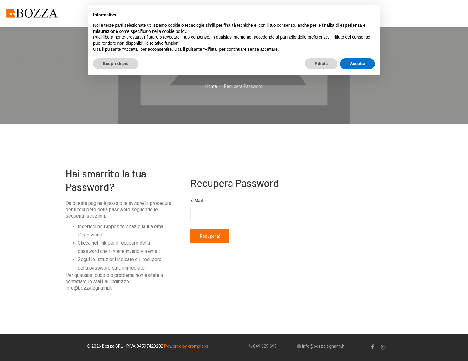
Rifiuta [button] (321, 63)
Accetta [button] (357, 63)
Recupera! (210, 236)
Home (211, 86)
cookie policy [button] (174, 31)
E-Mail (196, 200)
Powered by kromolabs (186, 346)
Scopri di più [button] (116, 63)
